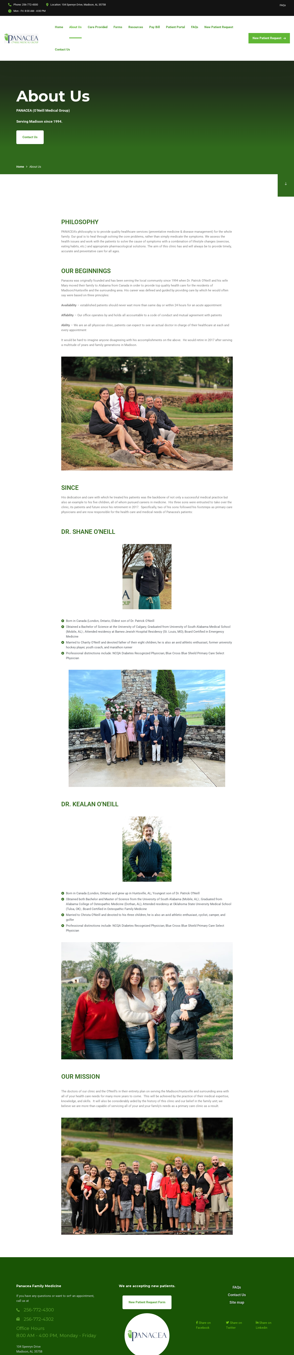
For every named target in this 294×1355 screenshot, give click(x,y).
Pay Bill (154, 27)
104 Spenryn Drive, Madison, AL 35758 (84, 4)
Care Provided (97, 27)
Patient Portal (175, 27)
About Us (75, 27)
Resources (135, 27)
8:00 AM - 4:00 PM (35, 10)
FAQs (283, 5)
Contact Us (62, 49)
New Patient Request (218, 27)
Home (59, 27)
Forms (118, 27)
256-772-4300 (30, 4)
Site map (236, 1302)
